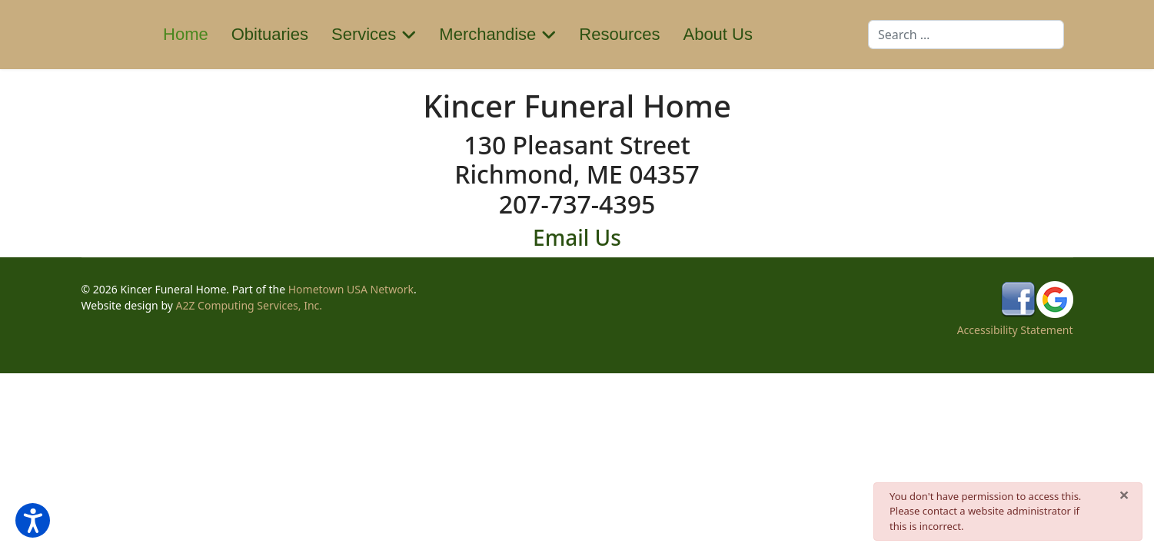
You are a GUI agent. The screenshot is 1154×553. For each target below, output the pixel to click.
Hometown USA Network (351, 289)
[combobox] (966, 34)
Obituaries (269, 34)
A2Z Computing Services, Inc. (249, 305)
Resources (619, 34)
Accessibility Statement (1015, 330)
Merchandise (487, 34)
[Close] (1124, 494)
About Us (718, 34)
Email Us (577, 237)
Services (363, 34)
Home (185, 34)
